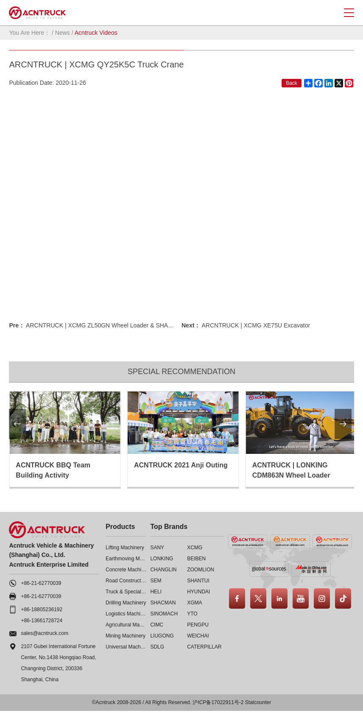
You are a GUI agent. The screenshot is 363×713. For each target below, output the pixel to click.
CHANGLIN (163, 570)
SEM (155, 581)
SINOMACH (164, 614)
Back (291, 83)
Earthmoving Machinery (132, 559)
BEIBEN (196, 559)
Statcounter (258, 702)
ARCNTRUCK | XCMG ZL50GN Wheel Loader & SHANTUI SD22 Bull (118, 325)
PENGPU (198, 625)
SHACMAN (163, 603)
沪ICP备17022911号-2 (218, 702)
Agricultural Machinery (131, 625)
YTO (192, 614)
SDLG (157, 647)
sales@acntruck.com (44, 633)
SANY (157, 548)
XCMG (194, 548)
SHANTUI (198, 581)
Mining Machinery (125, 636)
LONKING (161, 559)
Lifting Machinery (125, 548)
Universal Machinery (129, 647)
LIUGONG (161, 636)
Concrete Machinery (128, 570)
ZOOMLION (200, 570)
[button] (17, 424)
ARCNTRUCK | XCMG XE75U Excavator (255, 325)
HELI (156, 592)
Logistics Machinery (128, 614)
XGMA (194, 603)
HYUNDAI (198, 592)
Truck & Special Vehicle (132, 592)
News (62, 32)
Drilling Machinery (126, 603)
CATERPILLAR (204, 647)
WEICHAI (198, 636)
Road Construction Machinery (139, 581)
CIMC (156, 625)
